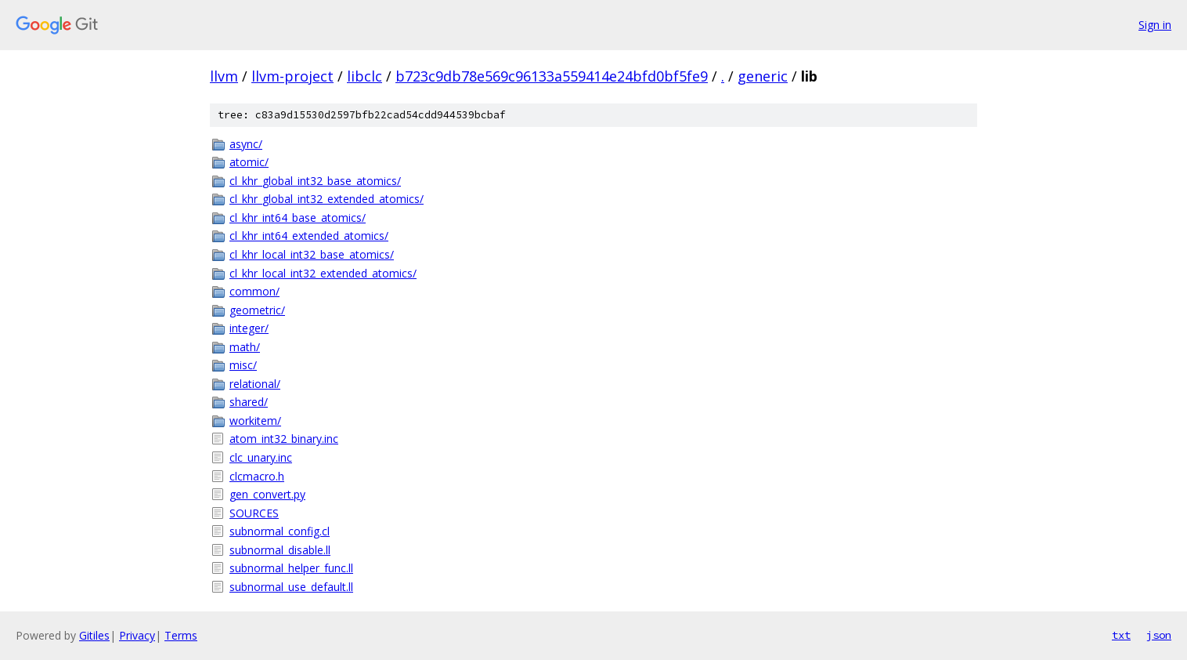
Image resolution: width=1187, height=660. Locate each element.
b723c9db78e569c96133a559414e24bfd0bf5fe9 (551, 76)
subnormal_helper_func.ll (291, 567)
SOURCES (254, 513)
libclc (364, 76)
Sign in (1154, 24)
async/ (245, 143)
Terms (180, 635)
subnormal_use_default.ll (291, 586)
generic (763, 76)
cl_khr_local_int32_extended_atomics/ (323, 273)
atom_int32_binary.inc (283, 438)
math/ (244, 346)
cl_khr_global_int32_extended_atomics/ (326, 198)
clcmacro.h (256, 476)
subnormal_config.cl (279, 531)
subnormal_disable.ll (279, 549)
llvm (224, 76)
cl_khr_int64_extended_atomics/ (308, 235)
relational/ (254, 383)
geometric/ (257, 310)
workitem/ (255, 420)
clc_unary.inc (260, 457)
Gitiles (94, 635)
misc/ (243, 364)
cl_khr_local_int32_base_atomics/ (311, 254)
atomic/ (249, 161)
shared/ (248, 401)
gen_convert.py (267, 494)
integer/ (249, 328)
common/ (254, 291)
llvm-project (292, 76)
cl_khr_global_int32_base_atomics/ (315, 180)
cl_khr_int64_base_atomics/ (297, 217)
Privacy (137, 635)
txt (1121, 635)
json (1158, 635)
